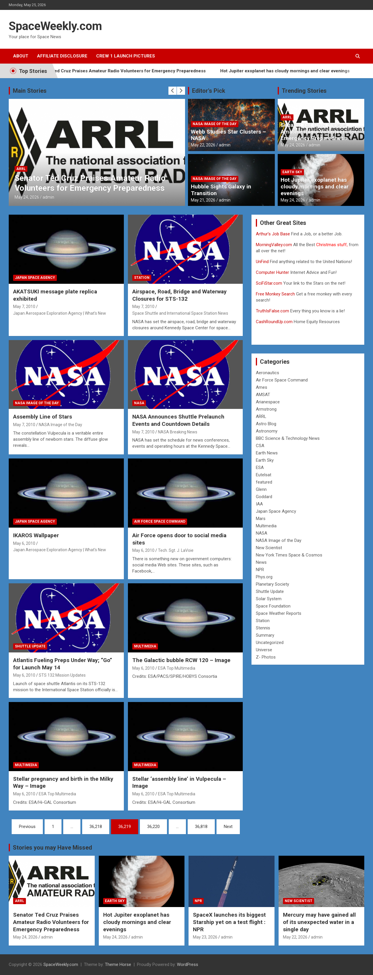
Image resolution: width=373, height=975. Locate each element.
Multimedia (145, 646)
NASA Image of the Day (215, 124)
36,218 (95, 826)
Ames (261, 387)
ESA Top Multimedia (176, 668)
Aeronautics (267, 372)
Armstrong (266, 409)
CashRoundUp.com (274, 321)
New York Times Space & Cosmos (289, 555)
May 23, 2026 (205, 937)
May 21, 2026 (203, 200)
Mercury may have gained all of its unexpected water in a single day (319, 921)
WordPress (187, 964)
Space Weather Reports (278, 613)
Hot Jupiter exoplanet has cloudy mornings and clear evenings (297, 70)
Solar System (268, 598)
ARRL (21, 169)
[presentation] (172, 91)
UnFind (263, 261)
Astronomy (266, 431)
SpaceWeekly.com (55, 26)
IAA (259, 504)
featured (264, 482)
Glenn (261, 489)
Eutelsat (263, 474)
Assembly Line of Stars (42, 416)
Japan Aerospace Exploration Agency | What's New (59, 313)
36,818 (201, 826)
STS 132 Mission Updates (62, 675)
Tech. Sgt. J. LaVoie (175, 550)
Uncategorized (270, 642)
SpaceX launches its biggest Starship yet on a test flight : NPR (229, 921)
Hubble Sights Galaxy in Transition (221, 190)
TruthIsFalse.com (272, 311)
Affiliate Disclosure (62, 56)
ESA (260, 467)
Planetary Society (272, 584)
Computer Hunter (272, 272)
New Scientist (269, 547)
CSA (260, 445)
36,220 (153, 826)
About (20, 56)
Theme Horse (118, 964)
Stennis (263, 628)
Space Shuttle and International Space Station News (180, 313)
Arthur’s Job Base (273, 234)
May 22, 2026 (203, 145)
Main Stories (30, 90)
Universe (264, 649)
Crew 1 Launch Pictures (125, 56)
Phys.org (264, 577)
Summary (265, 635)
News (261, 562)
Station (141, 278)
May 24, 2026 (27, 197)
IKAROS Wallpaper (36, 535)
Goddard (264, 496)
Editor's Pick (208, 90)
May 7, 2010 (24, 306)
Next (228, 826)
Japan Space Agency (35, 278)
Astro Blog (266, 423)
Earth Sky (292, 172)
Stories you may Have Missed (52, 847)
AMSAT (263, 394)
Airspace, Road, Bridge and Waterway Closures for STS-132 (179, 295)
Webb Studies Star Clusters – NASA (228, 135)
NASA (139, 403)
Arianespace (268, 402)
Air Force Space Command (159, 521)
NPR (260, 569)
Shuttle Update (30, 646)
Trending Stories (304, 90)
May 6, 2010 (24, 543)
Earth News (267, 453)
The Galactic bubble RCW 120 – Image (181, 660)
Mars (260, 518)
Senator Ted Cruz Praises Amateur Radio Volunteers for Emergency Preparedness (132, 70)
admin (48, 197)
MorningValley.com (274, 244)
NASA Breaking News (177, 432)
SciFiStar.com (269, 283)
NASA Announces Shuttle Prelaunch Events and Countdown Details (178, 420)
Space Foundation (273, 606)
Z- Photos (266, 657)
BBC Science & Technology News (288, 438)
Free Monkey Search (275, 294)
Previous (27, 826)
